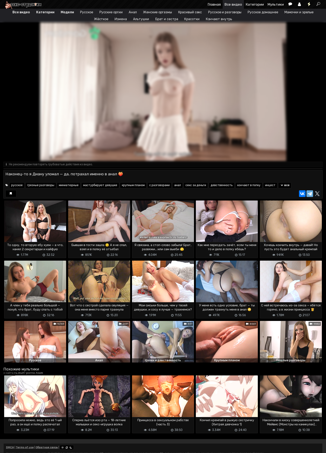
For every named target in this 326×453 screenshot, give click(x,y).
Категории (255, 4)
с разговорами (159, 185)
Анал (133, 12)
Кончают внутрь (219, 19)
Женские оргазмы (157, 12)
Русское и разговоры (224, 12)
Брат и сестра (166, 19)
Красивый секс (190, 12)
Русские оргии (111, 12)
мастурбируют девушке (100, 185)
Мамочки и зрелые (299, 12)
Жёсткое (101, 19)
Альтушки (141, 19)
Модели (67, 12)
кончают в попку (249, 185)
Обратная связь (47, 447)
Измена (121, 19)
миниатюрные (69, 185)
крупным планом (133, 185)
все (284, 185)
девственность (222, 185)
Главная (214, 4)
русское (17, 185)
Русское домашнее (263, 12)
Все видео (233, 4)
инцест (270, 185)
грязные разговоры (40, 185)
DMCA (10, 447)
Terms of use (25, 447)
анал (177, 185)
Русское (86, 12)
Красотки (191, 19)
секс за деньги (195, 185)
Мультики (276, 4)
